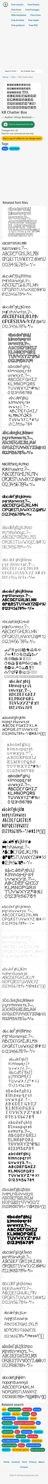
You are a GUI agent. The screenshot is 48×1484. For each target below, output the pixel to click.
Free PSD (33, 25)
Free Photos (33, 4)
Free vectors (17, 4)
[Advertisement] (24, 48)
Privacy (32, 1462)
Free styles (33, 20)
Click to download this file (18, 124)
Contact (24, 1467)
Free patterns (18, 25)
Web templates (18, 15)
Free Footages (32, 9)
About (41, 1462)
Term (24, 1462)
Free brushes (17, 20)
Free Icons (35, 15)
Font (13, 77)
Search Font (10, 71)
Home (5, 77)
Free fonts (16, 9)
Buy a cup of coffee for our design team (22, 138)
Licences (16, 1462)
